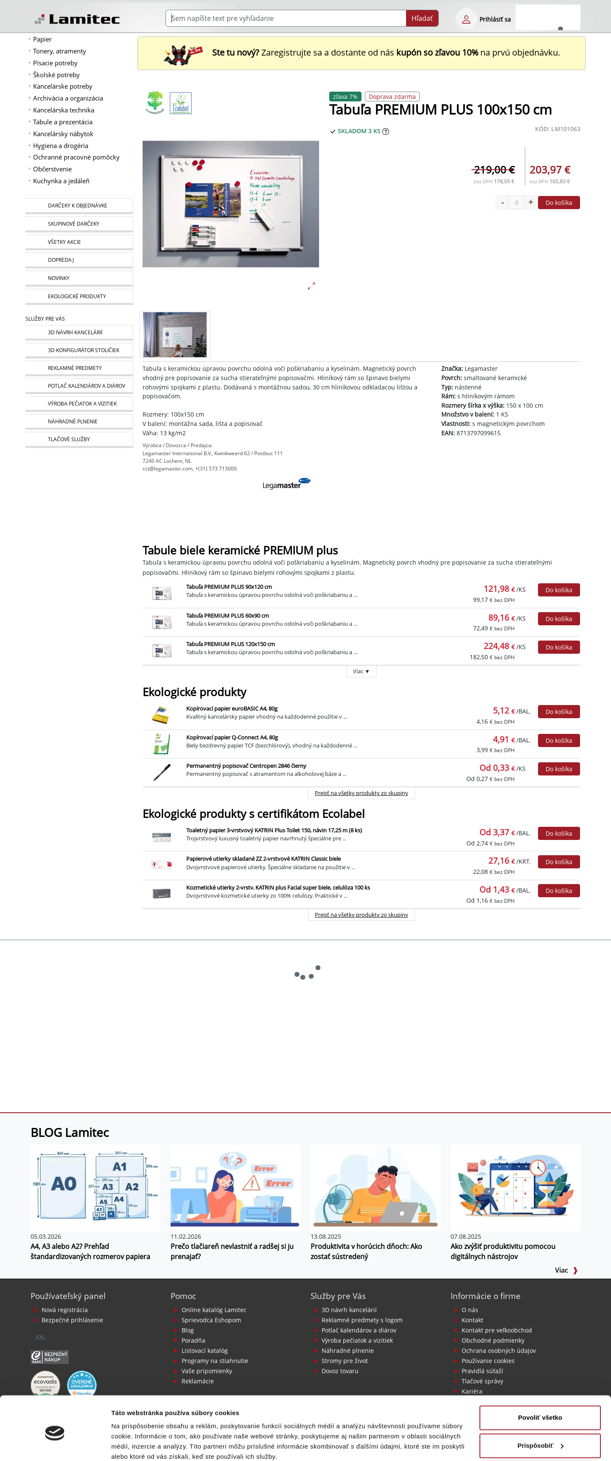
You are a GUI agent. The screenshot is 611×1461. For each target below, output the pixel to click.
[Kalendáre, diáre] (79, 386)
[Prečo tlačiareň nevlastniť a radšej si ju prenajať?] (235, 1187)
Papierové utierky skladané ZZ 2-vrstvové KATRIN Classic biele (263, 858)
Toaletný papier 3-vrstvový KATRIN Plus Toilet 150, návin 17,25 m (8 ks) (274, 830)
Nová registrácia (65, 1310)
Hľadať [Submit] (422, 18)
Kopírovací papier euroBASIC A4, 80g (231, 708)
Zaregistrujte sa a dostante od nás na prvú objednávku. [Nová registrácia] (361, 52)
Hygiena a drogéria (60, 145)
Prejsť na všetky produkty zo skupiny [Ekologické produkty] (361, 793)
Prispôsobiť (540, 1409)
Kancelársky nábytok (63, 133)
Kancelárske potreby (62, 86)
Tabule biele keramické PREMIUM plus (240, 550)
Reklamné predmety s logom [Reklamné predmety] (362, 1320)
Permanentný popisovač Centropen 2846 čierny (246, 766)
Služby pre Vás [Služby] (45, 318)
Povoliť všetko (540, 1381)
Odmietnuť (540, 1437)
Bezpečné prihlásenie (72, 1320)
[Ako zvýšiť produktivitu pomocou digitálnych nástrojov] (515, 1187)
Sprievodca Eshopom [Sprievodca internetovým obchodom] (211, 1320)
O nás (470, 1310)
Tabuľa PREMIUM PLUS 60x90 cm (227, 615)
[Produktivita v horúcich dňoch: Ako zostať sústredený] (375, 1187)
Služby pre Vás (338, 1295)
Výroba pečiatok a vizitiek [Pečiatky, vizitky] (357, 1340)
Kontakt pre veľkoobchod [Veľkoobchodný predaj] (497, 1330)
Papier (42, 39)
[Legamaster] (287, 498)
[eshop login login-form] (466, 18)
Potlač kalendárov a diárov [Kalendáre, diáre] (359, 1330)
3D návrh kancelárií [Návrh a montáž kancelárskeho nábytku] (349, 1310)
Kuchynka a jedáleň (61, 180)
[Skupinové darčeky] (79, 224)
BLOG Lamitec (70, 1132)
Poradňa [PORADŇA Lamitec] (193, 1340)
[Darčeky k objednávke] (79, 206)
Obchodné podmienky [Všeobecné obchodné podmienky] (493, 1340)
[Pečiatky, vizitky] (79, 404)
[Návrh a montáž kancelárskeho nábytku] (79, 332)
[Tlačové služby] (79, 440)
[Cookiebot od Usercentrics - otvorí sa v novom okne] (55, 1444)
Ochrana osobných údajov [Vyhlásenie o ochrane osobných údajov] (499, 1350)
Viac (566, 1270)
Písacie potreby (55, 63)
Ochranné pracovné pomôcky (76, 157)
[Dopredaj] (79, 260)
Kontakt (472, 1320)
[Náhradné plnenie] (79, 421)
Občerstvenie (52, 169)
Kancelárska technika (63, 110)
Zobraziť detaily (135, 1444)
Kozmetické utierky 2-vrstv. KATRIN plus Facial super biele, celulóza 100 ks (278, 887)
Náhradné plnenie (348, 1350)
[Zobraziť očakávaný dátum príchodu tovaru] (385, 131)
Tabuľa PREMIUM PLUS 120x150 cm (230, 644)
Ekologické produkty (194, 692)
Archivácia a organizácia (68, 98)
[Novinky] (79, 278)
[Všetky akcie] (79, 242)
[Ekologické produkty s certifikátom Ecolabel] (180, 102)
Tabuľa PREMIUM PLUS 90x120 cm (229, 587)
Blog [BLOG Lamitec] (188, 1330)
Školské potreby (56, 74)
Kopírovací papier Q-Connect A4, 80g (232, 737)
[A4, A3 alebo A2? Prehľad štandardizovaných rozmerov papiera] (95, 1187)
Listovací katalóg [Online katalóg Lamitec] (205, 1350)
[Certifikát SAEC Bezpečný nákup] (50, 1356)
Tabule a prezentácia (62, 122)
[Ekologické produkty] (79, 297)
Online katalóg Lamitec (214, 1310)
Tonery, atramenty (59, 51)
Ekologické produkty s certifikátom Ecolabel (254, 813)
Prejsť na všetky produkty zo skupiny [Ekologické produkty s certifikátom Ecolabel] (361, 914)
